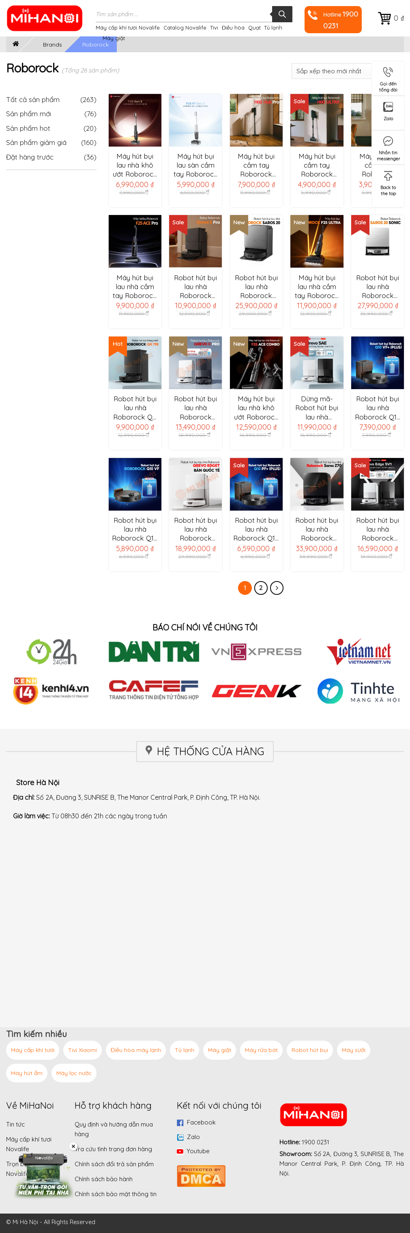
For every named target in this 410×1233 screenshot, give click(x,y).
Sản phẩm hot (28, 128)
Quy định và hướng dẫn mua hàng (114, 1129)
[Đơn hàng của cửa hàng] (348, 71)
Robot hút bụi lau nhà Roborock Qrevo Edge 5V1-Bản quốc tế (377, 529)
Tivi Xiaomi (82, 1050)
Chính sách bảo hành (104, 1179)
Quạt (254, 27)
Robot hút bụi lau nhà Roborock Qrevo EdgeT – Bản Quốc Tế (195, 529)
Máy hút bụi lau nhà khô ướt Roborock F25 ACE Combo (256, 407)
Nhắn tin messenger (388, 147)
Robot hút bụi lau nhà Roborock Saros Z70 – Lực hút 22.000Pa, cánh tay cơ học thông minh (316, 529)
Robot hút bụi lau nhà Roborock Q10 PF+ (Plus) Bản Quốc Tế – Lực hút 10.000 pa (256, 529)
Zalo (193, 1137)
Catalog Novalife (184, 27)
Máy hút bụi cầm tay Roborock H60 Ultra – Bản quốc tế (317, 165)
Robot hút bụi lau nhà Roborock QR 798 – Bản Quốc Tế (135, 407)
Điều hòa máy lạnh (136, 1050)
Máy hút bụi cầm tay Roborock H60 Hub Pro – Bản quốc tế (256, 165)
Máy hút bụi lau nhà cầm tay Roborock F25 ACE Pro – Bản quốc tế (135, 286)
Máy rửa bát (261, 1050)
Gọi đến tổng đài (388, 78)
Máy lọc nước (74, 1073)
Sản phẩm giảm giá (36, 142)
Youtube (198, 1151)
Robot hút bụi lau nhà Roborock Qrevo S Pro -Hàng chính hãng (196, 286)
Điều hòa (233, 27)
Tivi (214, 27)
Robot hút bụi (310, 1050)
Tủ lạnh (273, 27)
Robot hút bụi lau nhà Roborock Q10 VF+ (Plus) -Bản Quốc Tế (378, 407)
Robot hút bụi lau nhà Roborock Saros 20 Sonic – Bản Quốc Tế (377, 286)
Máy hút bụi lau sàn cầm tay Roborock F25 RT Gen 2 (196, 165)
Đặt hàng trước (30, 157)
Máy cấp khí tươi (32, 1050)
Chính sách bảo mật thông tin (116, 1194)
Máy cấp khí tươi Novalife (128, 27)
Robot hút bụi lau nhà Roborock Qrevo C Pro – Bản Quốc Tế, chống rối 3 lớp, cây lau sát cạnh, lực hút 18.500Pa (195, 407)
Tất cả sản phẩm (51, 99)
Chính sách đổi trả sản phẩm (114, 1164)
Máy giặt (114, 38)
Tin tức (15, 1124)
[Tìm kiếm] (282, 14)
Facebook (201, 1122)
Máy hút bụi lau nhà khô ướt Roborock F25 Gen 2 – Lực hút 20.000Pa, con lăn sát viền (135, 165)
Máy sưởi (353, 1050)
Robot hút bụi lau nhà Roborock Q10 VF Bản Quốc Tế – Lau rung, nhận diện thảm (135, 529)
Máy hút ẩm (27, 1073)
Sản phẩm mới (28, 113)
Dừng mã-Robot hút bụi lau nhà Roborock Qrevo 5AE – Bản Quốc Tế (316, 407)
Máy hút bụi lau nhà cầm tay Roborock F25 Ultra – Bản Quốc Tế (317, 286)
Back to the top (388, 182)
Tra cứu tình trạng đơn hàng (113, 1149)
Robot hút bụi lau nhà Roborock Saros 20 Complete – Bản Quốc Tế (256, 286)
